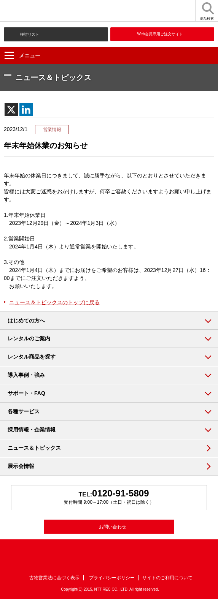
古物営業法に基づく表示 (54, 577)
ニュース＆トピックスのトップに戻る (54, 302)
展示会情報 (21, 466)
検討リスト (29, 34)
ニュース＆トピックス (34, 448)
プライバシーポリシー (112, 577)
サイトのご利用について (167, 577)
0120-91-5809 (120, 493)
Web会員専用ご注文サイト (160, 34)
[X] (11, 109)
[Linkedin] (26, 109)
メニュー (22, 55)
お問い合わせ (112, 526)
